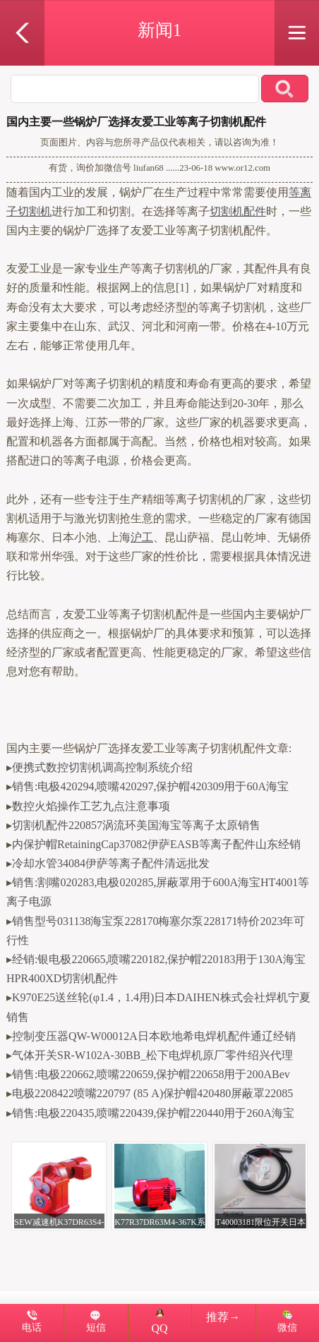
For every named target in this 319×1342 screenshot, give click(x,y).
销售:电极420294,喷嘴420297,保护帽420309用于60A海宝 (150, 786)
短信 (96, 1327)
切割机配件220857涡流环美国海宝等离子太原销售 (136, 825)
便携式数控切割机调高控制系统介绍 (102, 767)
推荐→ (223, 1317)
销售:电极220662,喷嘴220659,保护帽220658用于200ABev (151, 1074)
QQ (159, 1321)
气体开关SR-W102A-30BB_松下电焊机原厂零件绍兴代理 (152, 1055)
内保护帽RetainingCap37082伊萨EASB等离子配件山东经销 (156, 844)
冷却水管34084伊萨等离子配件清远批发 (111, 863)
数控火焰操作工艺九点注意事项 (91, 806)
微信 (287, 1327)
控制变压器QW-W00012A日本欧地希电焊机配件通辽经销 (154, 1036)
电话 (32, 1327)
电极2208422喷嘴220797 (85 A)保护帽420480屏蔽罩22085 (152, 1093)
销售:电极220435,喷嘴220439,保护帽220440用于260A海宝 (153, 1113)
